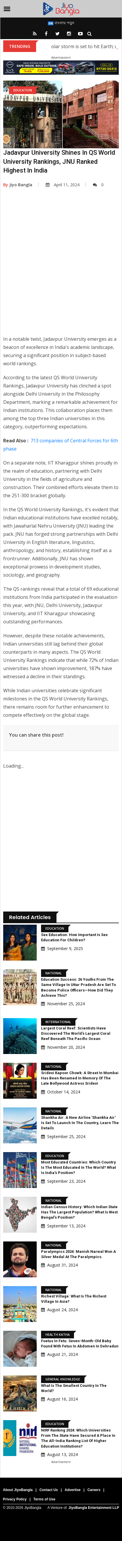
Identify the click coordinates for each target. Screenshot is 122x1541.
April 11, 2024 (62, 184)
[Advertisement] (60, 266)
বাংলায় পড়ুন (61, 22)
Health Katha (57, 1334)
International (58, 1022)
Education (22, 90)
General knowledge (62, 1379)
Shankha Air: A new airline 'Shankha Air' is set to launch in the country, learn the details (80, 1122)
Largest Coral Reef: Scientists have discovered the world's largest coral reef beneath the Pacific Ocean (75, 1033)
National (53, 973)
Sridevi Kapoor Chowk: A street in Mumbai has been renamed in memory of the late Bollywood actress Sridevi (80, 1078)
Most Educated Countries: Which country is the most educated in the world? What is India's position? (78, 1167)
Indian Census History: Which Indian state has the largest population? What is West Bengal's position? (79, 1212)
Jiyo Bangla (17, 184)
